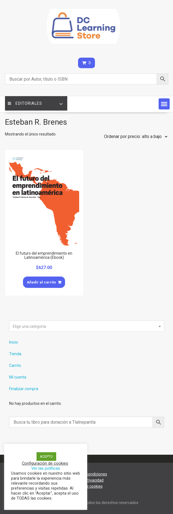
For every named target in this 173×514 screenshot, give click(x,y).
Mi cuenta (17, 377)
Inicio (13, 342)
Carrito (15, 365)
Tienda (15, 354)
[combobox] (86, 326)
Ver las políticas (45, 468)
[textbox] (86, 326)
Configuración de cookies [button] (45, 463)
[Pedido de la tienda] (134, 136)
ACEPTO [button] (46, 456)
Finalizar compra (23, 389)
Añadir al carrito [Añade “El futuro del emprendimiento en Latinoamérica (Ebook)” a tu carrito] (41, 282)
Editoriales (25, 103)
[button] (164, 103)
